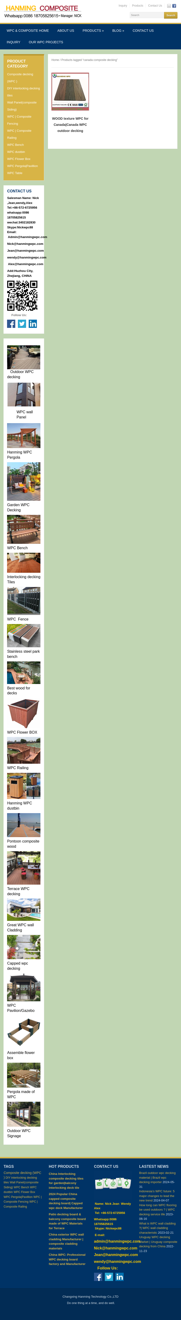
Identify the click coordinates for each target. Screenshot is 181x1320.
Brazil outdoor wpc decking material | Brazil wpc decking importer (157, 1177)
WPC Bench (15, 145)
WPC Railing (17, 768)
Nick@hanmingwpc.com (25, 244)
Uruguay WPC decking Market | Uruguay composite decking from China (158, 1241)
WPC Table (14, 173)
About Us (65, 30)
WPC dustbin (16, 152)
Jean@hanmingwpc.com (26, 250)
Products (137, 5)
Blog (118, 30)
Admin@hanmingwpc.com (27, 237)
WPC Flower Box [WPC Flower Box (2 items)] (24, 1192)
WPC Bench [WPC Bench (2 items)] (21, 1187)
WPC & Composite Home (28, 30)
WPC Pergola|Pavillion (22, 166)
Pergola (13, 1092)
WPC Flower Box (18, 159)
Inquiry (123, 5)
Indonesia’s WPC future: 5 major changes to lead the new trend (157, 1195)
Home (55, 60)
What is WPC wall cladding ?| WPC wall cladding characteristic (157, 1228)
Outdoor (16, 372)
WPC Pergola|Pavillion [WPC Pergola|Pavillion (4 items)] (18, 1197)
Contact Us (155, 5)
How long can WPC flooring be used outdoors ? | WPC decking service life (158, 1209)
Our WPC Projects (46, 42)
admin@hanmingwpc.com (117, 1241)
